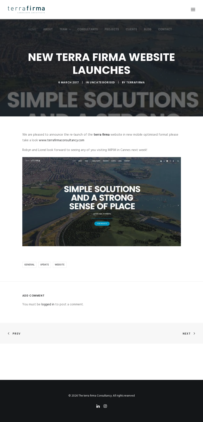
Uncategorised (102, 82)
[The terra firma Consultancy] (26, 9)
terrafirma (135, 82)
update (44, 265)
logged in (47, 304)
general (29, 265)
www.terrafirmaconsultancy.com (61, 140)
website (60, 265)
